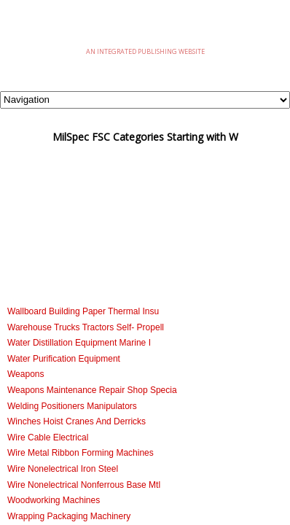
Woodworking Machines (53, 500)
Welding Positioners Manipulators (72, 406)
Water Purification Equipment (63, 359)
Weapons (25, 374)
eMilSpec (145, 29)
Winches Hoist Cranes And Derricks (76, 421)
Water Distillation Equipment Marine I (79, 343)
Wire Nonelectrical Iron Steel (62, 469)
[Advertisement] (145, 231)
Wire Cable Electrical (47, 437)
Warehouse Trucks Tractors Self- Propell (85, 327)
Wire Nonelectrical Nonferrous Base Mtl (83, 485)
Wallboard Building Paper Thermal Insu (83, 311)
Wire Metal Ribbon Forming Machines (80, 453)
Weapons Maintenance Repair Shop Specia (92, 390)
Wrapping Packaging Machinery (68, 516)
